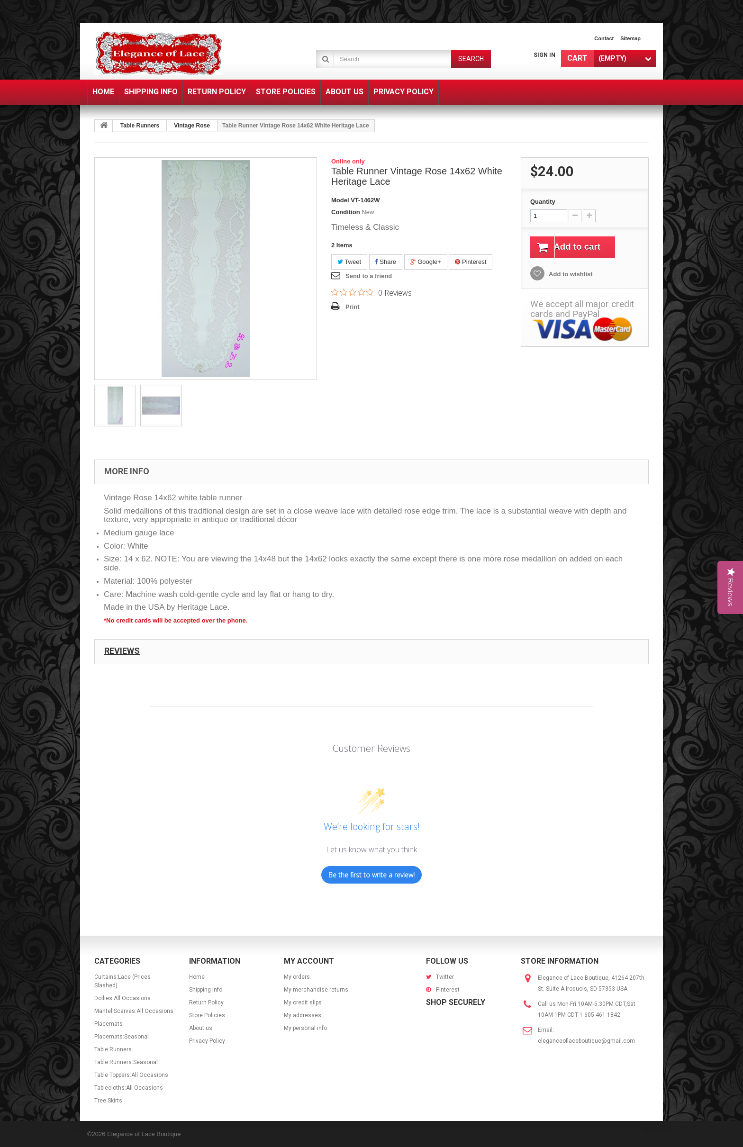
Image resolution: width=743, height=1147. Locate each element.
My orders (297, 977)
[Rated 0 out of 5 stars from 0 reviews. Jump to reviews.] (371, 292)
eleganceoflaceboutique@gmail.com (586, 1041)
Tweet (349, 261)
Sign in (544, 55)
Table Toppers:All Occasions (131, 1075)
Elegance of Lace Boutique (144, 1134)
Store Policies (207, 1015)
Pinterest (470, 261)
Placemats (108, 1024)
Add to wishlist (570, 275)
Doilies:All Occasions (122, 998)
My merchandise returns (316, 989)
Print (352, 306)
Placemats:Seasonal (121, 1036)
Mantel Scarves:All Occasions (133, 1011)
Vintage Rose (192, 125)
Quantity (542, 201)
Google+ (425, 261)
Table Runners (139, 125)
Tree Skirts (108, 1100)
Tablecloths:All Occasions (128, 1087)
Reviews (122, 651)
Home (197, 977)
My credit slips (303, 1002)
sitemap (630, 38)
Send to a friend (368, 276)
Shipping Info (205, 989)
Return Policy (206, 1002)
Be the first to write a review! (371, 874)
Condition (345, 212)
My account (309, 961)
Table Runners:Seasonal (126, 1062)
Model (340, 200)
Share (385, 261)
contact (604, 38)
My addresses (302, 1015)
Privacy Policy (207, 1041)
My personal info (305, 1028)
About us (200, 1028)
